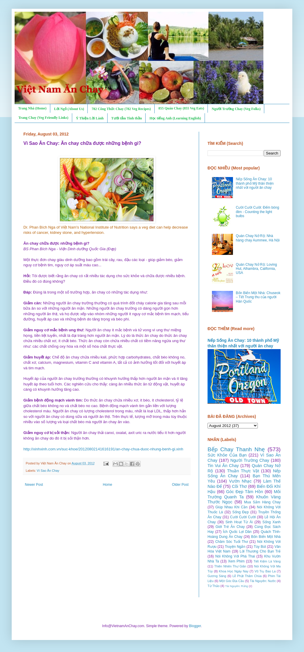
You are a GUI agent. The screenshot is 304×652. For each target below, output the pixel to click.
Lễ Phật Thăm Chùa (247, 576)
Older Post (180, 485)
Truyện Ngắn (235, 547)
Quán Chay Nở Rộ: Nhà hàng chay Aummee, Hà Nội (258, 238)
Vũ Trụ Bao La (265, 571)
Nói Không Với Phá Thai (235, 556)
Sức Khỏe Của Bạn (227, 455)
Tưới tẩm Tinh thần (126, 118)
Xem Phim (236, 561)
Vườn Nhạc (240, 481)
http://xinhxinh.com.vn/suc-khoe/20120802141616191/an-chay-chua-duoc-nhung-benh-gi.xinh (103, 449)
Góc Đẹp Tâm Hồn (244, 491)
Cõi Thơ (239, 486)
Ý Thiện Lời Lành (90, 118)
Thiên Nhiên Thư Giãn (230, 566)
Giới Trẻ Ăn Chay (230, 527)
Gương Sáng (217, 576)
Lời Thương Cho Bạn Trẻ (260, 551)
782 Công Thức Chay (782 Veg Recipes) (121, 109)
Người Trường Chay (249, 460)
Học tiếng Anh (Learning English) (175, 118)
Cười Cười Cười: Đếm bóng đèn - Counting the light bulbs (257, 211)
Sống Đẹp (240, 512)
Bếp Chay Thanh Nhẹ (236, 449)
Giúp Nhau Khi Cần (231, 507)
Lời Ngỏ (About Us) (69, 109)
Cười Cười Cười (243, 517)
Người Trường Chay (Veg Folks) (236, 109)
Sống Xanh (271, 522)
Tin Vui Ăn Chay (223, 465)
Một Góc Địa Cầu (231, 581)
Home (107, 485)
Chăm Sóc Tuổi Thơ (231, 542)
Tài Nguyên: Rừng (236, 586)
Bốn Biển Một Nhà (266, 537)
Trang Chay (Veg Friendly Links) (43, 118)
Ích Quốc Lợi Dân (237, 532)
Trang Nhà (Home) (32, 108)
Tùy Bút (260, 547)
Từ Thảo (214, 586)
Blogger (195, 626)
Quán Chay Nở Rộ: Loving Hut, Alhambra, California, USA (256, 268)
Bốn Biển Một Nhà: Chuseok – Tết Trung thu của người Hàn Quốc (258, 297)
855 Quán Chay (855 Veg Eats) (181, 108)
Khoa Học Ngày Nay (233, 571)
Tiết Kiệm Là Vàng (267, 561)
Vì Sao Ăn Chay (48, 470)
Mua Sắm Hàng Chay (262, 502)
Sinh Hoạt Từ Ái (239, 522)
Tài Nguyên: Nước (263, 581)
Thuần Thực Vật (243, 471)
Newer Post (34, 485)
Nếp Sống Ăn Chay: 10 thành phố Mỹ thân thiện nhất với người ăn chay (255, 183)
